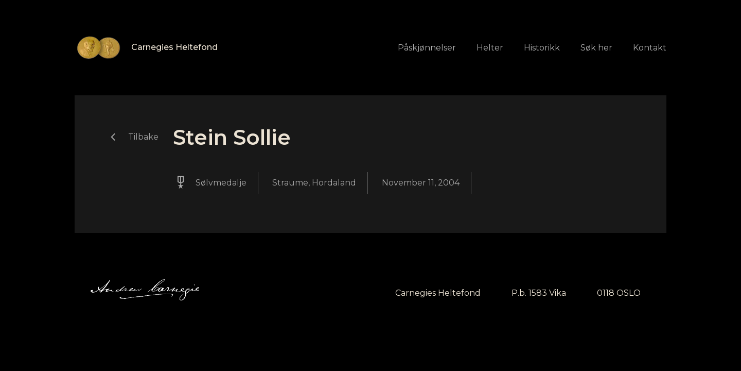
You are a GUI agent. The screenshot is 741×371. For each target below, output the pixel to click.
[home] (146, 47)
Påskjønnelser (427, 48)
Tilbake (143, 137)
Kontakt (649, 48)
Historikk (542, 48)
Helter (490, 48)
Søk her (596, 48)
